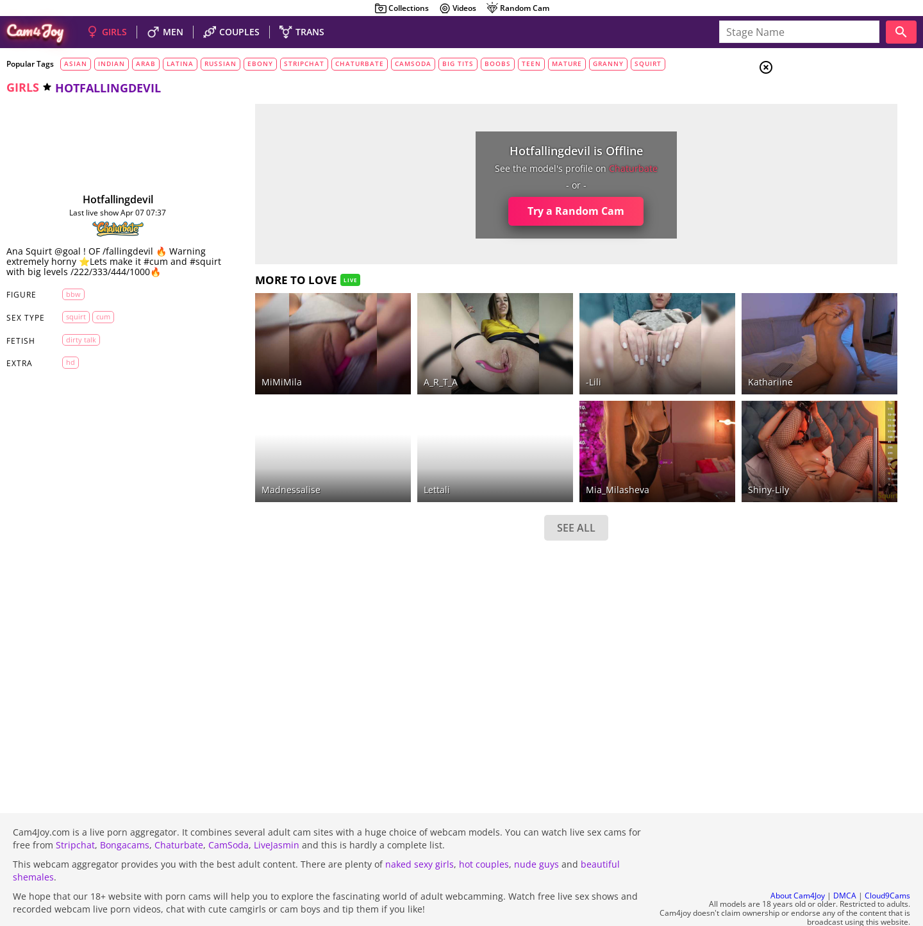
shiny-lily (651, 454)
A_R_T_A (377, 364)
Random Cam (517, 8)
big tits (458, 63)
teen (531, 63)
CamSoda (228, 810)
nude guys (536, 829)
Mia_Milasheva (527, 454)
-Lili (503, 364)
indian (111, 63)
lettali (373, 454)
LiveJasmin (276, 810)
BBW (64, 304)
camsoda (413, 63)
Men (811, 131)
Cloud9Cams (887, 860)
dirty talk (72, 350)
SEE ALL (486, 492)
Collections (401, 8)
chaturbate (359, 63)
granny (608, 63)
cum (94, 327)
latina (180, 63)
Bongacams (124, 810)
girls (22, 87)
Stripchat (75, 810)
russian (220, 63)
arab (146, 63)
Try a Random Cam (486, 211)
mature (567, 63)
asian (75, 63)
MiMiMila (245, 364)
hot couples (484, 829)
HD (61, 373)
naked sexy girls (419, 829)
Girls (814, 100)
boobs (498, 63)
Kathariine (653, 364)
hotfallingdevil (100, 199)
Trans (814, 147)
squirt (648, 63)
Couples (820, 115)
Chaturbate (178, 810)
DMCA (844, 860)
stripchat (304, 63)
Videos (457, 8)
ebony (260, 63)
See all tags (851, 716)
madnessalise (254, 454)
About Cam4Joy (797, 860)
